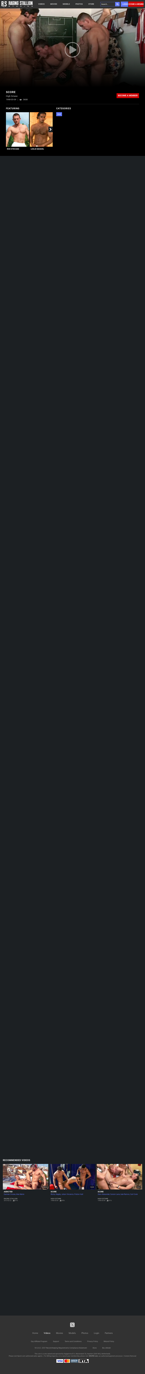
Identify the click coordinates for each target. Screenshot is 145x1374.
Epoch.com (21, 1356)
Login (125, 4)
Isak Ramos (125, 1194)
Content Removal (130, 1356)
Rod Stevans (13, 149)
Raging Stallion (10, 1199)
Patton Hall (78, 1194)
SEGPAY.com (93, 1356)
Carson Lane (115, 1194)
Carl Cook (134, 1194)
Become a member (136, 4)
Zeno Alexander (103, 1194)
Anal (59, 114)
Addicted (8, 1192)
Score (53, 1192)
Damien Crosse (9, 1194)
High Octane (56, 1199)
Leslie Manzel (37, 149)
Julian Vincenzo (67, 1194)
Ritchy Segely (56, 1194)
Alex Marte (20, 1194)
